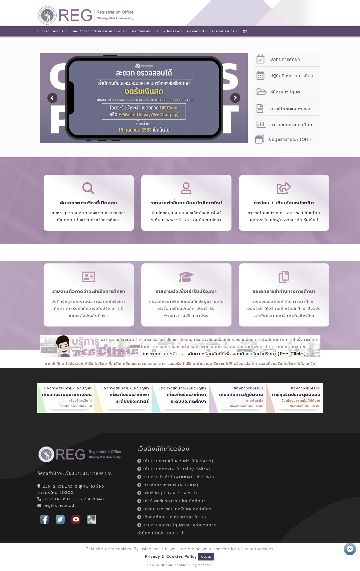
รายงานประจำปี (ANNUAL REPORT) (175, 477)
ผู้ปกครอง (172, 31)
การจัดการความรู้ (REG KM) (167, 485)
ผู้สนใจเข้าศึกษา (144, 31)
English (197, 565)
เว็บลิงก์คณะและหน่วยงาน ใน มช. (172, 517)
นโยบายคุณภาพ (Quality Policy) (173, 469)
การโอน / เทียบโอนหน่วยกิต (284, 202)
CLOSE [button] (206, 557)
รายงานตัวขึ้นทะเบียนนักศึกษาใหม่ (186, 202)
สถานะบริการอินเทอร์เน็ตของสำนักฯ (174, 509)
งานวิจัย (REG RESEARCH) (167, 493)
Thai (207, 565)
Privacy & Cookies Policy (171, 556)
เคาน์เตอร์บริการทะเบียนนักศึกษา (171, 501)
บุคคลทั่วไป (196, 31)
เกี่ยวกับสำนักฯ (224, 31)
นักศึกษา (58, 31)
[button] (44, 519)
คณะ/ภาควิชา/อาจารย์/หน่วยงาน (98, 31)
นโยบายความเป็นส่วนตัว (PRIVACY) (175, 461)
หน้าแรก (43, 31)
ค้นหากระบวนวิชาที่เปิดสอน (88, 202)
